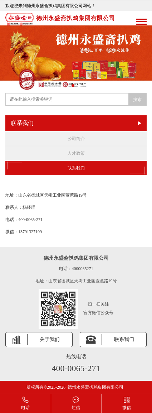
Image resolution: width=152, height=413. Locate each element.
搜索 (137, 99)
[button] (73, 85)
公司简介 (76, 138)
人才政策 (76, 153)
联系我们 (76, 168)
